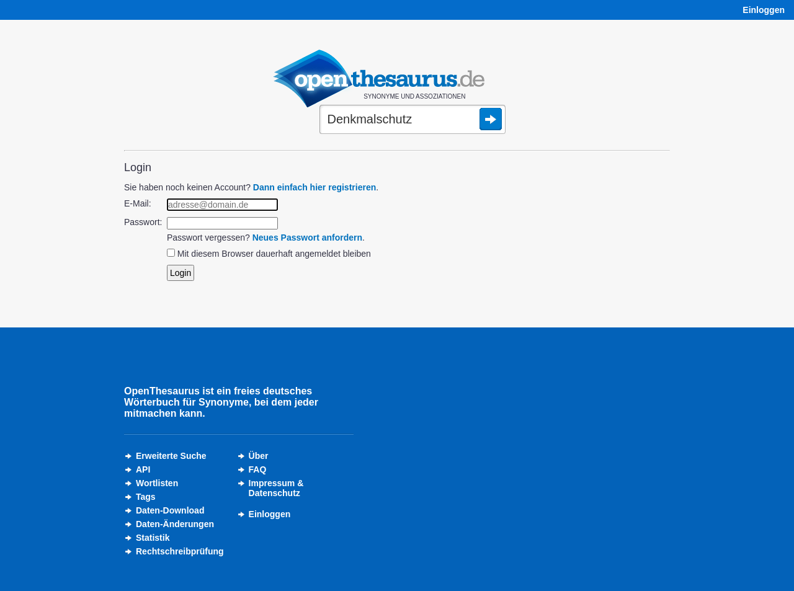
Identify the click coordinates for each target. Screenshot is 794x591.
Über (259, 456)
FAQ (258, 469)
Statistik (152, 538)
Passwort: (143, 222)
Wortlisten (157, 483)
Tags (146, 497)
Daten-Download (170, 510)
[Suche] (412, 120)
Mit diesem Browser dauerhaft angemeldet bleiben (274, 254)
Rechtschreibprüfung (180, 551)
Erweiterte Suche (171, 456)
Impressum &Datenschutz (276, 488)
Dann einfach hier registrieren (314, 187)
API (143, 469)
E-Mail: (137, 203)
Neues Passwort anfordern (307, 237)
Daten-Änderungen (175, 524)
